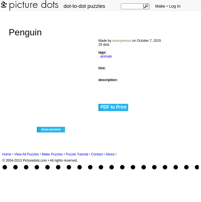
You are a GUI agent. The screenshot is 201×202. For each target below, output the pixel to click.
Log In (174, 6)
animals (106, 56)
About (110, 154)
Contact (97, 154)
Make (160, 6)
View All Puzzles (26, 154)
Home (6, 154)
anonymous (121, 41)
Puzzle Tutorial (77, 154)
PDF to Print (113, 107)
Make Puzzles (52, 154)
